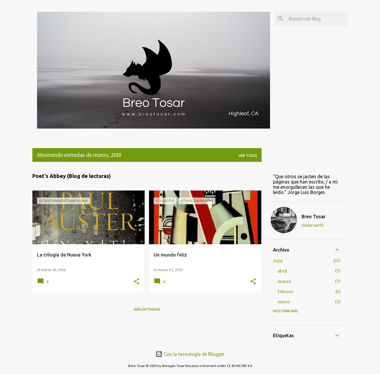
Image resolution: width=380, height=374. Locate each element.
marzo (284, 281)
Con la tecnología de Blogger (190, 354)
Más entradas (147, 309)
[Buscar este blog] (317, 19)
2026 (278, 261)
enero (284, 301)
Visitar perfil (313, 225)
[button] (136, 282)
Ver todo (248, 155)
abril (282, 271)
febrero (285, 291)
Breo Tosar (313, 216)
